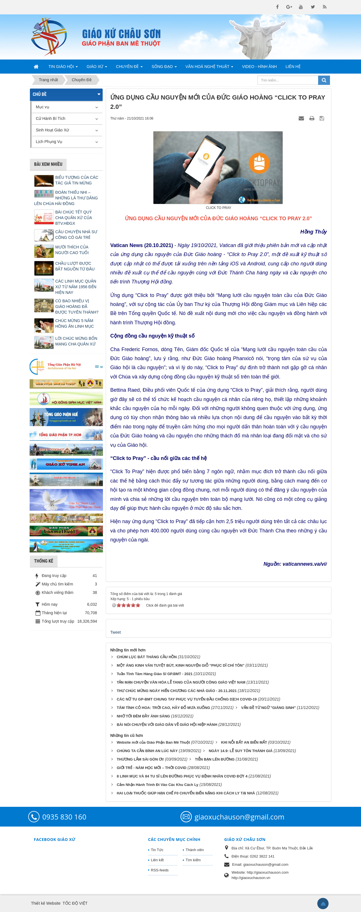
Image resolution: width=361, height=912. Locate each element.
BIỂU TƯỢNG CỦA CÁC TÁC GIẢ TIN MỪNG (76, 180)
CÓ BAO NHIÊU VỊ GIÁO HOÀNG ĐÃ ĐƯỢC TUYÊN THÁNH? (76, 306)
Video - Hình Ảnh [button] (259, 66)
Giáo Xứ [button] (97, 68)
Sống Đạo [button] (164, 68)
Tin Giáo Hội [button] (63, 68)
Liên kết (157, 860)
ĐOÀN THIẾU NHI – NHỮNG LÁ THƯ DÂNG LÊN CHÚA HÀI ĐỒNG (66, 198)
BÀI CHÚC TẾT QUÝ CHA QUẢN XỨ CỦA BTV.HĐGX (73, 218)
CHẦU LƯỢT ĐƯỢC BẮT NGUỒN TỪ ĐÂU (74, 266)
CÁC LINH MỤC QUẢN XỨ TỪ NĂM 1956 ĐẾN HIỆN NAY (75, 287)
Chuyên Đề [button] (129, 68)
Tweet (115, 632)
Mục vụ (42, 107)
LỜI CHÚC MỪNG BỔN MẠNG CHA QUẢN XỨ (76, 341)
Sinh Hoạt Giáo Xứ (52, 130)
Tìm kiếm (193, 860)
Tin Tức (157, 850)
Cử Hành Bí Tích (50, 118)
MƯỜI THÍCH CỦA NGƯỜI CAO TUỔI (72, 250)
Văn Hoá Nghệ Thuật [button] (210, 68)
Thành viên (195, 850)
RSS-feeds (160, 870)
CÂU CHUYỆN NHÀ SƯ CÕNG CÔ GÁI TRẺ (76, 235)
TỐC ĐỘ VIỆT (75, 903)
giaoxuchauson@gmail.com (239, 816)
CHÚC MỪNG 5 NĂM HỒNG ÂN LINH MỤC (74, 323)
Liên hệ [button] (292, 66)
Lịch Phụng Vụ (49, 141)
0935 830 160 (64, 816)
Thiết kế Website (45, 903)
